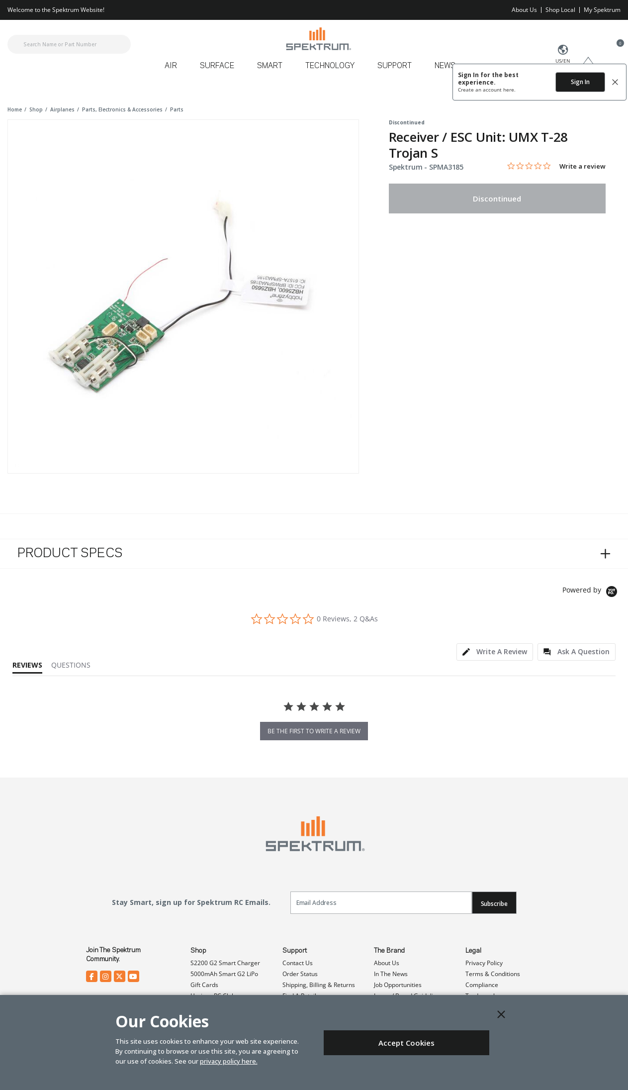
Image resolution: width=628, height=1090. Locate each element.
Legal (473, 951)
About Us (524, 9)
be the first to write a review (314, 731)
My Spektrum (602, 9)
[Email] (381, 903)
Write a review (582, 166)
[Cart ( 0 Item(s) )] (615, 50)
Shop (198, 951)
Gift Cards (204, 985)
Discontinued (497, 198)
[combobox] (69, 44)
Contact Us (297, 963)
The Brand (389, 951)
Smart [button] (269, 66)
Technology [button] (330, 66)
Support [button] (394, 66)
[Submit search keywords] (15, 44)
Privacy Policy (484, 963)
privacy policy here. (229, 1061)
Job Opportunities (398, 985)
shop (36, 109)
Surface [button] (217, 66)
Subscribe (494, 903)
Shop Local (560, 9)
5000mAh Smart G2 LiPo (224, 974)
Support (294, 951)
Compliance (481, 985)
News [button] (445, 66)
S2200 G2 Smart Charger (225, 963)
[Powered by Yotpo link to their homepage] (591, 592)
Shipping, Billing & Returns (318, 985)
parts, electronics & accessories (122, 109)
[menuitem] (174, 69)
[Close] (501, 1014)
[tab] (494, 652)
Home (14, 109)
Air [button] (171, 66)
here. (509, 89)
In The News (391, 974)
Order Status (300, 974)
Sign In (580, 82)
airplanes (62, 109)
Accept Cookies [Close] (406, 1043)
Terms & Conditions (492, 974)
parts (176, 109)
